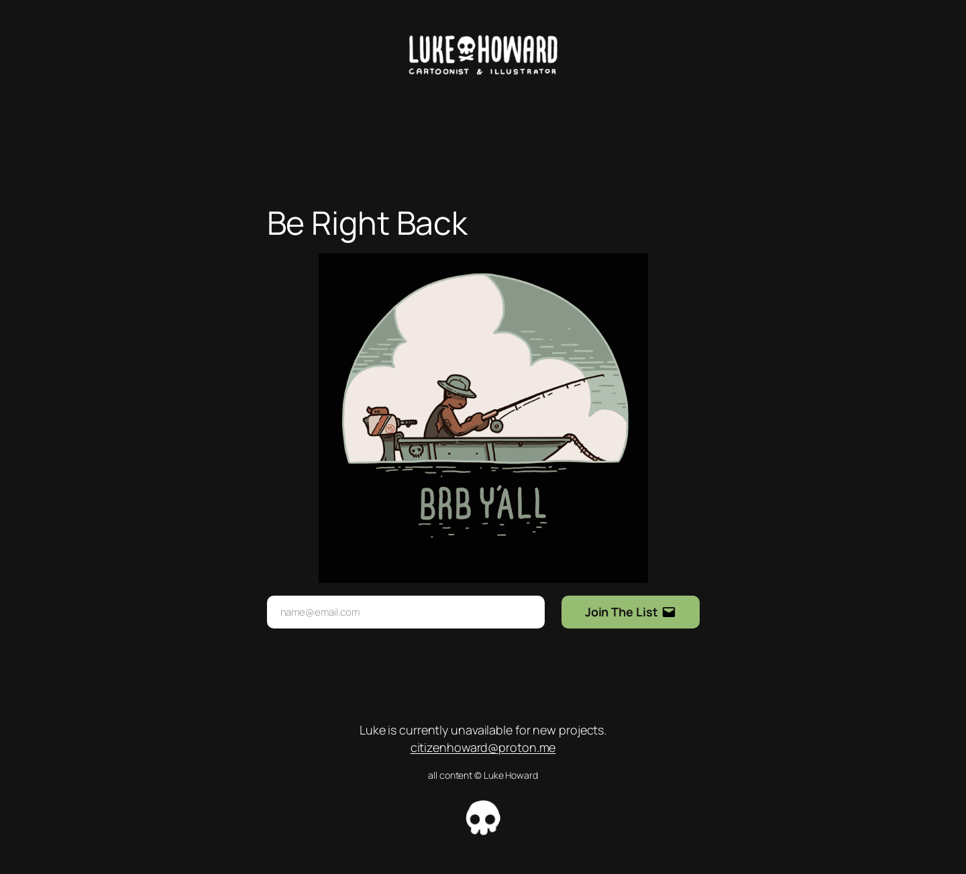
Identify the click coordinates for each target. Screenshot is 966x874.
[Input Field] (405, 612)
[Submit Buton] (630, 612)
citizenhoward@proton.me (483, 747)
